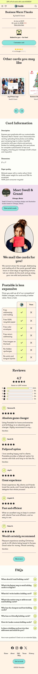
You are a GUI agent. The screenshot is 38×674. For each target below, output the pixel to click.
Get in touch (19, 661)
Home (6, 653)
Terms (24, 653)
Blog (19, 655)
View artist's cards (10, 208)
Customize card (19, 42)
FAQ (18, 653)
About (12, 653)
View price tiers (19, 25)
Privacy (31, 653)
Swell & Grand (20, 16)
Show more (19, 559)
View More (5, 431)
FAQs (34, 637)
